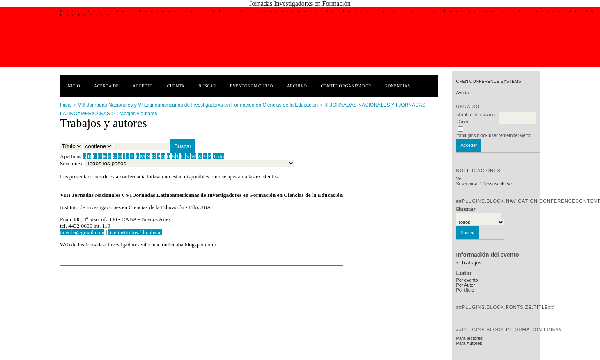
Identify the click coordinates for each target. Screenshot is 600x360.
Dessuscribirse (497, 183)
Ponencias (397, 86)
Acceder (143, 86)
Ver (459, 178)
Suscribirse (467, 183)
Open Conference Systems (488, 81)
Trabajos (471, 263)
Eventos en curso (251, 86)
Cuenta (176, 86)
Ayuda (462, 92)
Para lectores (469, 338)
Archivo (297, 86)
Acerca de (106, 86)
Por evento (467, 280)
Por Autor (465, 285)
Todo (218, 156)
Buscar (207, 86)
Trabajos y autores (137, 113)
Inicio (73, 86)
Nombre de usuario (475, 114)
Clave (462, 121)
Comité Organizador (346, 86)
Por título (465, 289)
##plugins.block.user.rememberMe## (493, 135)
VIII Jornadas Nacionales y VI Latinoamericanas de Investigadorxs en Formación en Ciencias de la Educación (198, 105)
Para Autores (469, 343)
